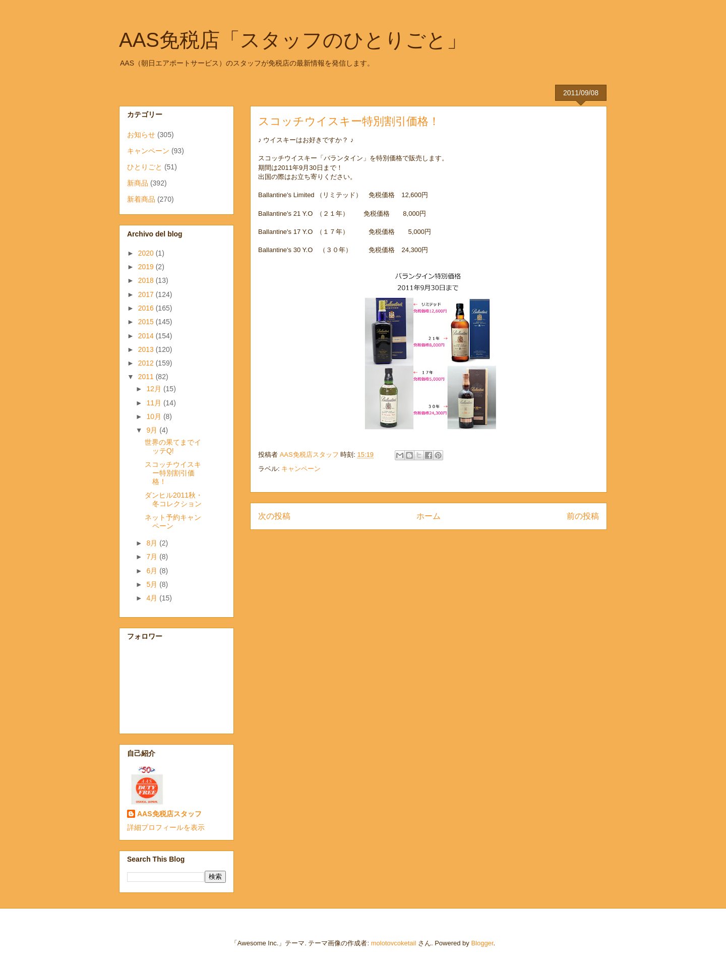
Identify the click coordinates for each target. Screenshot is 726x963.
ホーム (428, 516)
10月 (154, 416)
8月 (152, 543)
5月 (152, 584)
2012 (147, 363)
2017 (147, 294)
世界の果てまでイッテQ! (173, 446)
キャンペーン (301, 468)
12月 (154, 389)
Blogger (482, 943)
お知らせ (141, 135)
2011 (147, 377)
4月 (152, 598)
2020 (147, 253)
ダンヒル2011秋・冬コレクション (174, 499)
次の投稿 (274, 516)
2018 (147, 280)
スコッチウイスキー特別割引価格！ (173, 473)
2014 (147, 336)
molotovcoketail (393, 943)
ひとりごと (144, 167)
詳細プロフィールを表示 (166, 827)
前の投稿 (583, 516)
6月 (152, 571)
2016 (147, 308)
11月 (154, 403)
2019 (147, 267)
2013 (147, 349)
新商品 (137, 183)
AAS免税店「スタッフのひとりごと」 (293, 40)
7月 (152, 557)
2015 (147, 322)
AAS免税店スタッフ (169, 814)
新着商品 (141, 199)
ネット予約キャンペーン (173, 521)
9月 (152, 430)
